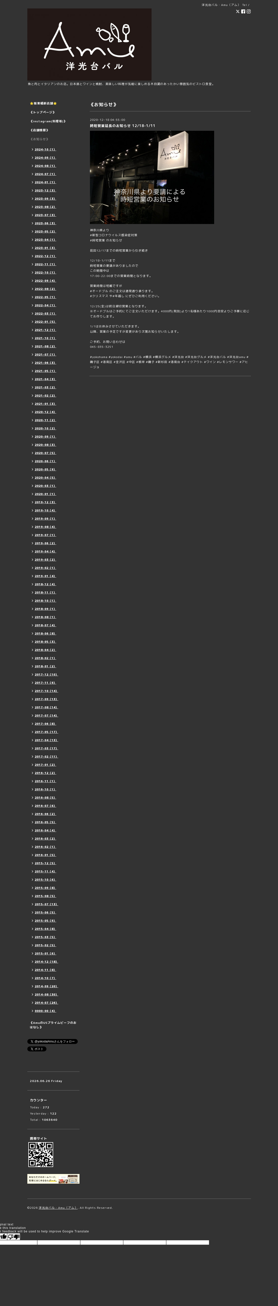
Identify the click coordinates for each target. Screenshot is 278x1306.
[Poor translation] (13, 1236)
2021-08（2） (45, 346)
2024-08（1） (45, 166)
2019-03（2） (45, 560)
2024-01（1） (45, 182)
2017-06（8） (45, 724)
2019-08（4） (45, 527)
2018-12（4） (45, 584)
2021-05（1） (45, 371)
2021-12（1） (45, 330)
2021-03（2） (45, 387)
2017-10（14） (46, 691)
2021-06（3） (45, 363)
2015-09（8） (45, 888)
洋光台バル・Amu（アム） (58, 1208)
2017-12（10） (46, 674)
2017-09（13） (46, 699)
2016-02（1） (45, 847)
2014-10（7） (45, 978)
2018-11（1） (45, 592)
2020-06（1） (45, 461)
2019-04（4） (45, 551)
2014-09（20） (46, 986)
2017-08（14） (46, 707)
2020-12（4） (45, 412)
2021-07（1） (45, 355)
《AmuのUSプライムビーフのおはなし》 (53, 1025)
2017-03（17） (46, 748)
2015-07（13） (46, 904)
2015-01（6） (45, 953)
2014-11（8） (45, 970)
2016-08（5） (45, 798)
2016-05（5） (45, 822)
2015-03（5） (45, 937)
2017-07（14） (46, 716)
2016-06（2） (45, 814)
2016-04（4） (45, 830)
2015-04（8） (45, 929)
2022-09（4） (45, 281)
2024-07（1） (45, 174)
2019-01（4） (45, 576)
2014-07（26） (46, 1003)
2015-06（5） (45, 912)
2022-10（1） (45, 272)
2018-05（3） (45, 642)
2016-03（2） (45, 839)
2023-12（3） (45, 190)
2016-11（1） (45, 781)
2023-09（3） (45, 199)
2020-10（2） (45, 428)
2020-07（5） (45, 453)
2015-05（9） (45, 921)
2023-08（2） (45, 207)
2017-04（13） (46, 740)
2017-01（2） (45, 765)
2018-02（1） (45, 658)
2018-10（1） (45, 601)
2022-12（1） (45, 256)
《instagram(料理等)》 (48, 121)
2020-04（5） (45, 478)
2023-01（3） (45, 248)
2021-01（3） (45, 404)
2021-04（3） (45, 379)
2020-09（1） (45, 437)
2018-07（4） (45, 625)
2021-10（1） (45, 338)
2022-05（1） (45, 297)
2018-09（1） (45, 609)
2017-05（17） (46, 732)
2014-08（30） (46, 994)
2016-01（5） (45, 855)
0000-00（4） (45, 1011)
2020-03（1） (45, 486)
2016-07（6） (45, 806)
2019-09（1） (45, 519)
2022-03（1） (45, 313)
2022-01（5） (45, 322)
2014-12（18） (46, 962)
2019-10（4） (45, 510)
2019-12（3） (45, 502)
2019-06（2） (45, 543)
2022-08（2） (45, 289)
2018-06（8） (45, 633)
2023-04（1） (45, 240)
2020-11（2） (45, 420)
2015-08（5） (45, 896)
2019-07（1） (45, 535)
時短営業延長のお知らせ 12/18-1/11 (123, 125)
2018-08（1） (45, 617)
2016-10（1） (45, 789)
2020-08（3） (45, 445)
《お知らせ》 (39, 139)
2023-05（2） (45, 231)
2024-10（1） (45, 149)
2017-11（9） (45, 683)
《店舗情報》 (39, 130)
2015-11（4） (45, 871)
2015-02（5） (45, 945)
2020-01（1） (45, 494)
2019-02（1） (45, 568)
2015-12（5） (45, 863)
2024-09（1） (45, 158)
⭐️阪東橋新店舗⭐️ (43, 103)
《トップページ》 (43, 112)
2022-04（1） (45, 305)
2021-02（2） (45, 396)
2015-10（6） (45, 880)
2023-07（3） (45, 215)
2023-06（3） (45, 223)
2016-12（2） (45, 773)
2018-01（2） (45, 666)
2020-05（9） (45, 469)
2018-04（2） (45, 650)
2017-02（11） (46, 757)
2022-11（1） (45, 264)
